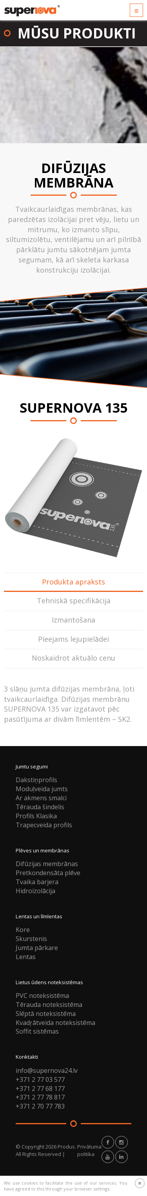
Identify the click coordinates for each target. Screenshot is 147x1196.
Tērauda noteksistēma (49, 1004)
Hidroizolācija (35, 891)
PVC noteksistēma (42, 995)
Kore (23, 929)
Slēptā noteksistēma (46, 1013)
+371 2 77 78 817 (40, 1097)
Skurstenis (31, 938)
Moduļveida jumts (42, 789)
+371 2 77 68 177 (40, 1088)
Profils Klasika (36, 816)
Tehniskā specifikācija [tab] (74, 600)
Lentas (26, 956)
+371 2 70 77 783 (40, 1106)
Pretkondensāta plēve (48, 872)
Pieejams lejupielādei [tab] (73, 639)
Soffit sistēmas (37, 1031)
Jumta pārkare (37, 947)
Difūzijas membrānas (47, 863)
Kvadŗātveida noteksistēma (55, 1022)
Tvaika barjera (37, 881)
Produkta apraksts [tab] (73, 581)
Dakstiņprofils (36, 779)
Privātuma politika (89, 1150)
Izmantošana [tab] (73, 619)
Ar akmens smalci (41, 798)
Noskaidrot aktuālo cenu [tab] (73, 658)
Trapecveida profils (44, 825)
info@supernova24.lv (47, 1070)
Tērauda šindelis (40, 807)
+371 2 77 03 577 (40, 1079)
